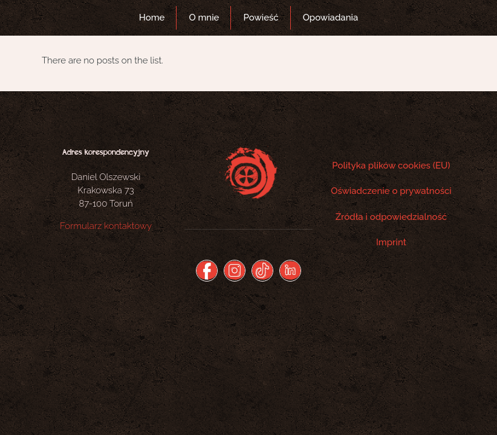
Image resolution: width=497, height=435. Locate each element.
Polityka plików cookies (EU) (391, 165)
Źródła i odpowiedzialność (391, 216)
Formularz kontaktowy (106, 226)
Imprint (391, 242)
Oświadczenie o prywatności (391, 190)
